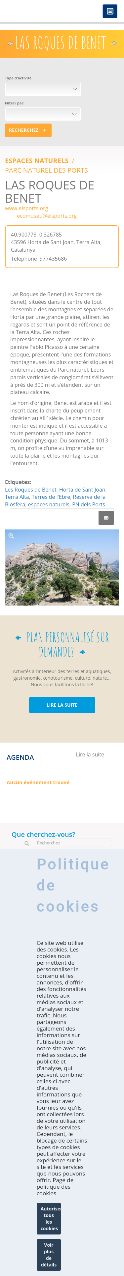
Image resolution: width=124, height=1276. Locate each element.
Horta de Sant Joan (82, 489)
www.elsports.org (26, 208)
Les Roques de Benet (31, 489)
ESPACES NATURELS (37, 160)
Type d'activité (18, 77)
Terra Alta (17, 496)
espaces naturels (48, 504)
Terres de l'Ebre (51, 496)
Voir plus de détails (49, 1255)
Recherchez (23, 130)
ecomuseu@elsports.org (47, 215)
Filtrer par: (14, 102)
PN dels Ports (88, 504)
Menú (110, 11)
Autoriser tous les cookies (51, 1218)
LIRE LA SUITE (62, 705)
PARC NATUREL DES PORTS (46, 170)
